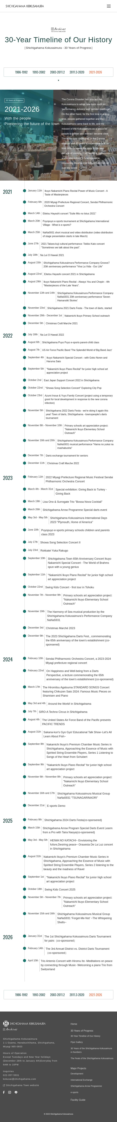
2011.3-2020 (77, 72)
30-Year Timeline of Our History (85, 1036)
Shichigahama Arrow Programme (86, 1086)
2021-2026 (95, 72)
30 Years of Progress (82, 1030)
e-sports (74, 1092)
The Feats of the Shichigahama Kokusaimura (92, 1058)
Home (74, 1024)
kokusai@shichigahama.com (19, 1079)
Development (77, 1073)
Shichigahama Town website (22, 1085)
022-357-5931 (11, 1075)
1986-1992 (21, 72)
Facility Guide (78, 1100)
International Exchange (81, 1080)
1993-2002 (38, 72)
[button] (108, 6)
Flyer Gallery (77, 1042)
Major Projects (78, 1068)
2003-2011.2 (57, 72)
